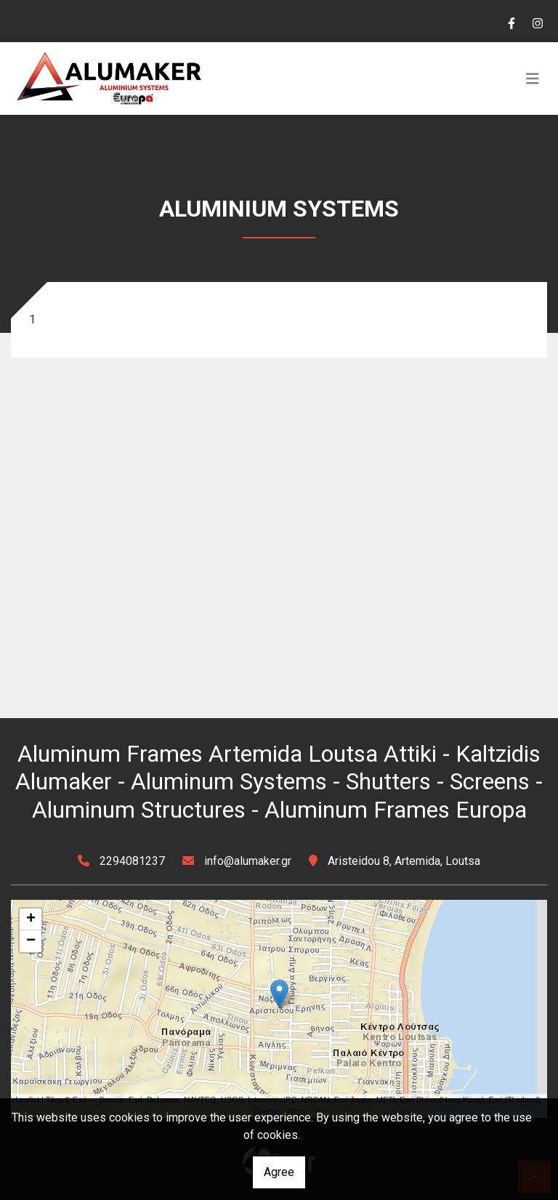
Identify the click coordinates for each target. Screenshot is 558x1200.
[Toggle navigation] (532, 78)
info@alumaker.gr (247, 861)
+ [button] (31, 919)
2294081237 (132, 861)
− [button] (31, 941)
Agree (279, 1172)
